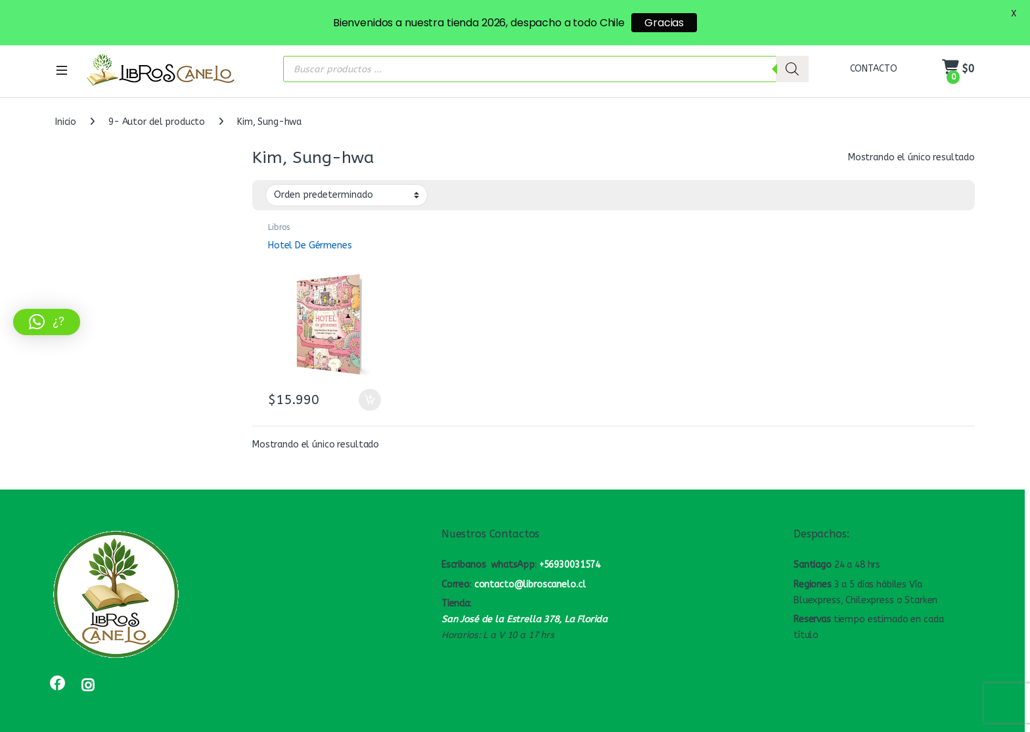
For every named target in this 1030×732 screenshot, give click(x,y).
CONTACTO (873, 58)
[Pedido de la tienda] (346, 184)
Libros (279, 216)
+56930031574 (569, 554)
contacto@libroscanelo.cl (530, 574)
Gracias (664, 22)
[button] (46, 322)
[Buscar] (792, 59)
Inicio (65, 111)
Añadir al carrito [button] (370, 389)
